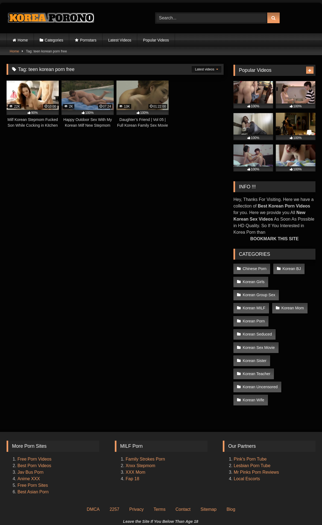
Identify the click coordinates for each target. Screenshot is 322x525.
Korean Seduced (294, 314)
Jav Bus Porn (30, 431)
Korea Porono (188, 510)
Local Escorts (247, 438)
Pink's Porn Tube (250, 418)
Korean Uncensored (259, 349)
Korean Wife (253, 360)
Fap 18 (132, 438)
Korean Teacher (295, 337)
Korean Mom (291, 303)
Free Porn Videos (34, 418)
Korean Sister (254, 337)
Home (23, 40)
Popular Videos (156, 40)
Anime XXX (28, 438)
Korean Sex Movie (258, 326)
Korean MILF (253, 303)
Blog (231, 468)
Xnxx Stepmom (140, 425)
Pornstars (88, 40)
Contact (183, 468)
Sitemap (208, 468)
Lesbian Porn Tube (252, 425)
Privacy (136, 468)
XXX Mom (136, 431)
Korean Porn (253, 314)
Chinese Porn (254, 268)
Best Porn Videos (34, 425)
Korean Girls (253, 280)
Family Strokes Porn (145, 418)
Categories (54, 40)
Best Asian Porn (33, 451)
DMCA (93, 468)
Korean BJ (290, 268)
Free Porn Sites (32, 444)
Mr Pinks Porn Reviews (257, 431)
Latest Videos (119, 40)
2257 (114, 468)
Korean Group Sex (258, 291)
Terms (160, 468)
